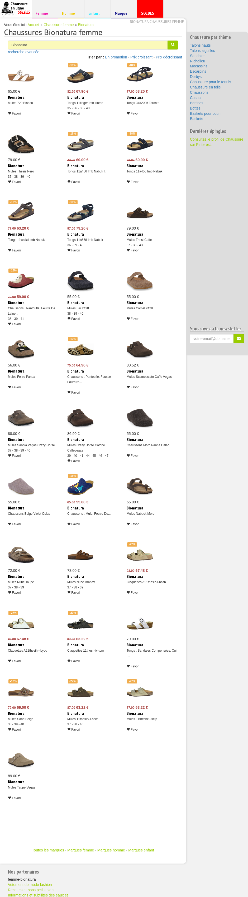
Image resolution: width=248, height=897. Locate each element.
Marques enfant (141, 850)
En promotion (116, 57)
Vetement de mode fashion (30, 885)
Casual (196, 98)
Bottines (196, 103)
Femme (44, 13)
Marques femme (80, 850)
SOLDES (149, 14)
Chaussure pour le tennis (210, 82)
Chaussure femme (59, 25)
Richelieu (197, 61)
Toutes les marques (48, 850)
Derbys (196, 77)
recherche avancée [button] (23, 52)
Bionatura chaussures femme (157, 21)
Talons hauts (200, 45)
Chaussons (199, 92)
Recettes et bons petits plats (31, 890)
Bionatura (86, 25)
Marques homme (111, 850)
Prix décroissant (169, 57)
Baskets (196, 119)
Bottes (195, 108)
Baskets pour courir (206, 113)
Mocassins (198, 66)
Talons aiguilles (202, 50)
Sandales (197, 56)
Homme (70, 13)
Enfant (96, 13)
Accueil (34, 25)
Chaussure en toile (205, 87)
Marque (123, 14)
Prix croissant (141, 57)
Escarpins (198, 71)
